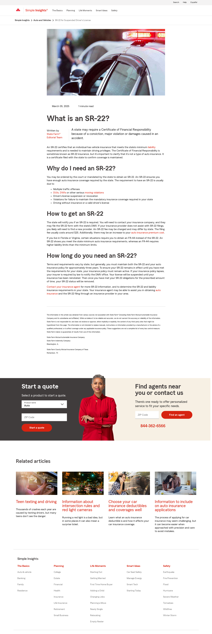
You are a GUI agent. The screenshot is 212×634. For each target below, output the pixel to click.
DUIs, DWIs (59, 192)
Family (20, 584)
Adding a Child (97, 591)
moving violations (94, 192)
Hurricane (168, 591)
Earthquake (168, 572)
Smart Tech (132, 584)
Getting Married (98, 578)
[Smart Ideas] (102, 11)
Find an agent (177, 415)
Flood (165, 584)
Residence (22, 591)
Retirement (59, 609)
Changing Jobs (97, 597)
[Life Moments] (85, 11)
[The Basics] (57, 11)
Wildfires (167, 609)
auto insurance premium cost (147, 232)
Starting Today (134, 591)
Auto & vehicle (24, 572)
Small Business (61, 615)
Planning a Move (98, 603)
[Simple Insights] (37, 11)
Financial (58, 584)
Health (57, 591)
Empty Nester (97, 621)
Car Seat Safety (134, 572)
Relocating (95, 615)
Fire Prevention (170, 578)
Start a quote (36, 427)
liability (151, 147)
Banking (21, 578)
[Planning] (70, 11)
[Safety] (114, 11)
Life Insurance (60, 603)
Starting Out (96, 572)
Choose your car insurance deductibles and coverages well (128, 506)
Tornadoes (168, 603)
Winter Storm (169, 615)
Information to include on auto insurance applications (174, 506)
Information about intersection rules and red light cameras (81, 506)
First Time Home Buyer (101, 584)
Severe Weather (171, 597)
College (57, 572)
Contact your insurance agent (63, 287)
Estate (57, 578)
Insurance (58, 597)
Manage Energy (134, 578)
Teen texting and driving (36, 502)
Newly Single (96, 609)
